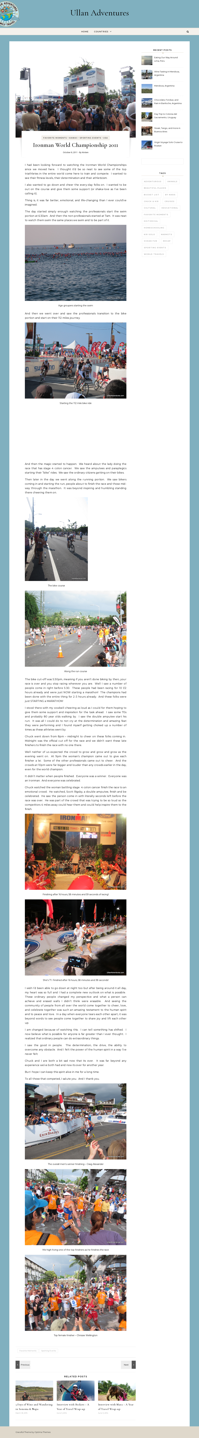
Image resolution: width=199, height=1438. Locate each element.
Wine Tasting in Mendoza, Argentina (167, 73)
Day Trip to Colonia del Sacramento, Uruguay (165, 116)
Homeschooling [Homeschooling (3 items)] (154, 228)
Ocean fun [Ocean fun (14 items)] (150, 241)
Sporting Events (90, 138)
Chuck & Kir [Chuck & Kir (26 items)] (151, 201)
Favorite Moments (55, 138)
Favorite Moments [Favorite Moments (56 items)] (156, 214)
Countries (101, 31)
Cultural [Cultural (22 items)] (150, 208)
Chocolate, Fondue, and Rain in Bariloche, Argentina (168, 101)
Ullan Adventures (99, 13)
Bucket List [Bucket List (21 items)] (151, 195)
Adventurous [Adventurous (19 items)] (153, 181)
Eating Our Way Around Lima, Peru (166, 59)
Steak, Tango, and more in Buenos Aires (167, 130)
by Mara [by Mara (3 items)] (170, 195)
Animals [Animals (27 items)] (172, 181)
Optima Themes (43, 1432)
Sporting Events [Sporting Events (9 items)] (155, 248)
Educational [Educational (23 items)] (170, 208)
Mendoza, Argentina (164, 85)
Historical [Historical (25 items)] (151, 221)
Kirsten (85, 152)
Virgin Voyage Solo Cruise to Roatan (168, 144)
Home (84, 31)
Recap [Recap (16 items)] (167, 241)
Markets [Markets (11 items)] (166, 234)
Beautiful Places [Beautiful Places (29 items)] (155, 188)
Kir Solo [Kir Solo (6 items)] (149, 234)
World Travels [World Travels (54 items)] (154, 254)
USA (105, 138)
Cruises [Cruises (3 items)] (170, 201)
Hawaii (73, 138)
